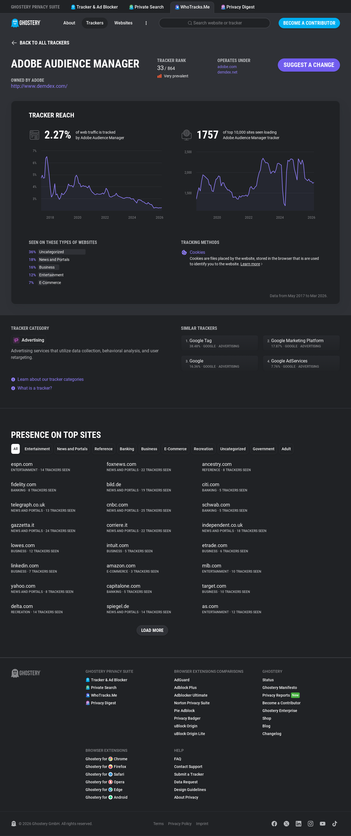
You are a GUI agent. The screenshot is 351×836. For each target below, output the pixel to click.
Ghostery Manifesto (279, 688)
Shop (266, 718)
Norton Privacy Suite (192, 703)
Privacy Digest (237, 7)
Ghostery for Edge (104, 790)
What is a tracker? (31, 388)
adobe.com (227, 66)
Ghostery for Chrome (107, 759)
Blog (266, 726)
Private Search (146, 7)
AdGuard (181, 680)
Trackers (94, 23)
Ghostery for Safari (105, 774)
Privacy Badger (187, 718)
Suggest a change (309, 64)
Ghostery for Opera (105, 782)
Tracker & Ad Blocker (94, 7)
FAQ (177, 759)
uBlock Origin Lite (189, 734)
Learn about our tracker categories (47, 379)
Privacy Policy (180, 824)
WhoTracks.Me (192, 7)
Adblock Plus (185, 688)
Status (268, 680)
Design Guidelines (190, 790)
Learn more (251, 264)
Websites (123, 23)
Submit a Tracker (189, 774)
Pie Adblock (184, 711)
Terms (158, 824)
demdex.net (227, 72)
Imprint (202, 824)
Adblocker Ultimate (191, 695)
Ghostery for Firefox (106, 767)
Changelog (271, 734)
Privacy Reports (281, 695)
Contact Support (188, 767)
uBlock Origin (185, 726)
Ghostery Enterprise (279, 711)
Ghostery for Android (107, 797)
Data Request (186, 782)
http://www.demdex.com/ (39, 86)
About (69, 23)
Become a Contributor (309, 23)
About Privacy (186, 797)
